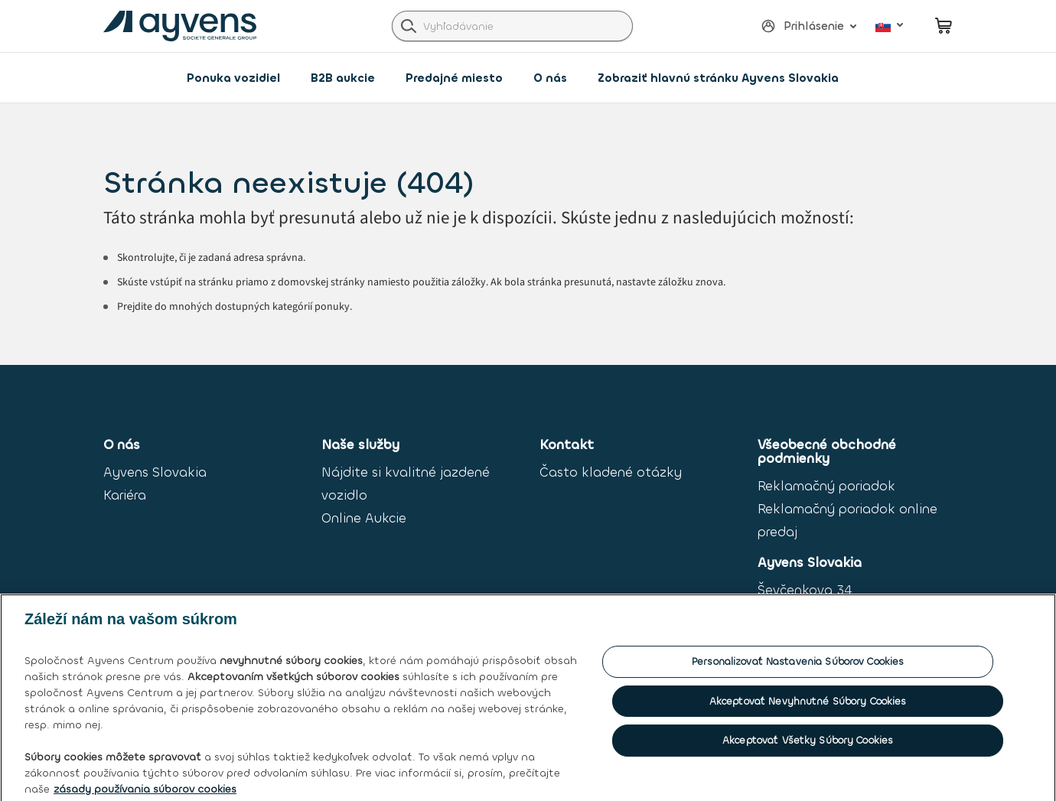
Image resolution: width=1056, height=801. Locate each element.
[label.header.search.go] (408, 25)
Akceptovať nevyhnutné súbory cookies (808, 710)
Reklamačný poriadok (826, 486)
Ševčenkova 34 (805, 590)
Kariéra (124, 495)
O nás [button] (550, 78)
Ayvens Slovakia (155, 472)
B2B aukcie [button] (343, 78)
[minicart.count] (943, 25)
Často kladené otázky (610, 472)
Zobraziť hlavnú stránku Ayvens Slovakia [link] (718, 78)
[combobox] (512, 26)
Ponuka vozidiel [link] (233, 78)
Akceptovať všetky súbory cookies (807, 749)
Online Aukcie (363, 518)
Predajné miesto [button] (454, 78)
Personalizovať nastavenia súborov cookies (798, 670)
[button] (802, 26)
